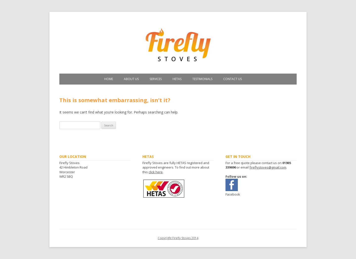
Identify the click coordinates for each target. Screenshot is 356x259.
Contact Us (232, 79)
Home (108, 79)
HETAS (177, 79)
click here (156, 172)
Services (156, 79)
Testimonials (202, 79)
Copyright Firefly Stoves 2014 (178, 238)
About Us (131, 79)
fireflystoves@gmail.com (267, 167)
